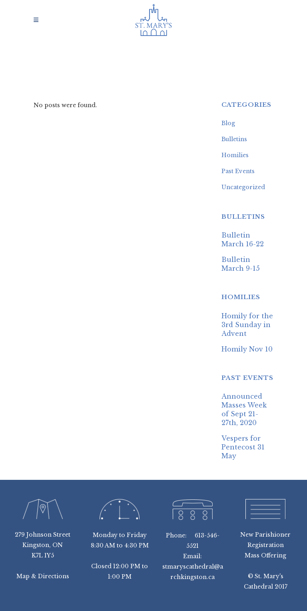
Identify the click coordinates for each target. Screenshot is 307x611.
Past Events (238, 171)
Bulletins (234, 139)
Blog (228, 123)
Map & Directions (42, 576)
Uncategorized (243, 187)
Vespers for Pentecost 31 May (243, 447)
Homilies (235, 155)
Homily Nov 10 (247, 349)
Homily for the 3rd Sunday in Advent (247, 324)
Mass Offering (265, 555)
